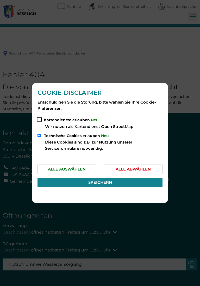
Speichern (100, 182)
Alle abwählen (133, 169)
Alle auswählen (67, 169)
